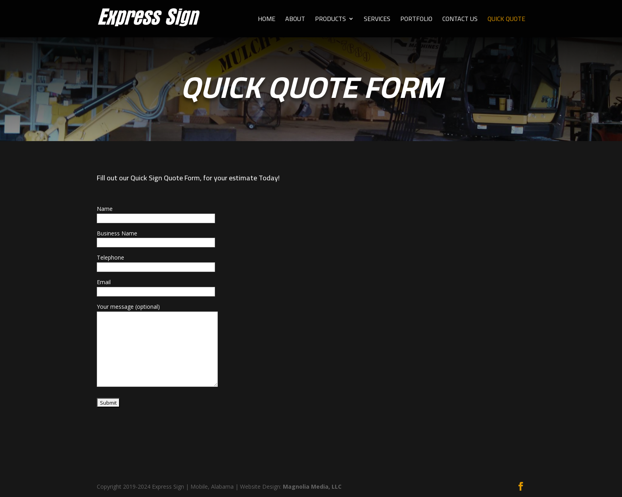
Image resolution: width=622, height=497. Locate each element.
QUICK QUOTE (506, 20)
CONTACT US (460, 20)
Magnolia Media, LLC (312, 486)
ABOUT (295, 20)
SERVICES (377, 20)
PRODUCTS (330, 20)
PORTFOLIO (416, 20)
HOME (266, 20)
